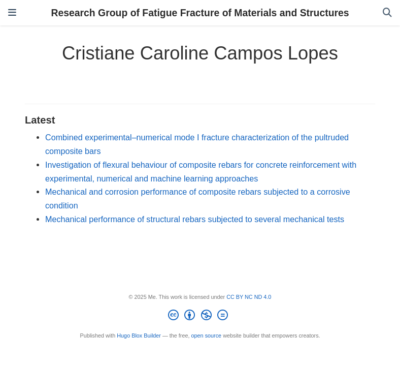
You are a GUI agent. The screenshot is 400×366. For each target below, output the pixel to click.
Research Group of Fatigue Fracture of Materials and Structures (200, 12)
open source (206, 335)
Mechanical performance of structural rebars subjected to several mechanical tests (194, 219)
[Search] (387, 13)
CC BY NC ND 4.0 (248, 297)
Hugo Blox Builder (139, 335)
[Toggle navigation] (12, 12)
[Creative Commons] (199, 316)
